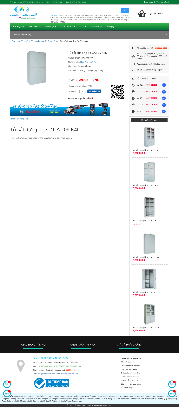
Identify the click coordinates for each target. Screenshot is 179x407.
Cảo (31, 396)
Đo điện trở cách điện (33, 399)
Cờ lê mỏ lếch (39, 396)
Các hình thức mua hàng (131, 384)
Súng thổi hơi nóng (9, 399)
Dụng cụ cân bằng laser (82, 399)
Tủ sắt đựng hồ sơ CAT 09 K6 (146, 185)
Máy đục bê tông (155, 396)
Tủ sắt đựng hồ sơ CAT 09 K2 (146, 257)
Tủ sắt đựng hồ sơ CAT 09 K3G (147, 327)
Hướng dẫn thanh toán (130, 380)
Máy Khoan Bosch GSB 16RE (70, 15)
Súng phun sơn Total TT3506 (69, 17)
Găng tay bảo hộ (26, 401)
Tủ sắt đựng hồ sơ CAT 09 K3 (146, 150)
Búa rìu (27, 396)
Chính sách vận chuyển (130, 366)
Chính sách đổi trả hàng (130, 373)
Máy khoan (166, 396)
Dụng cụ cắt (49, 396)
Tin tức (83, 26)
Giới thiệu (34, 26)
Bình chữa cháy (147, 399)
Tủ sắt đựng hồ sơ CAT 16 (144, 292)
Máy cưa (133, 396)
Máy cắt (115, 396)
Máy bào (108, 396)
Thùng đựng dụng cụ (74, 401)
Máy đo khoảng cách (64, 399)
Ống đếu (93, 396)
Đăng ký (110, 26)
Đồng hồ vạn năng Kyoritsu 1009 (65, 20)
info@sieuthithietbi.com (46, 374)
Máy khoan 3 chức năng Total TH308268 (96, 15)
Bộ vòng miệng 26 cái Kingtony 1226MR (94, 17)
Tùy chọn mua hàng (21, 34)
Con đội (48, 401)
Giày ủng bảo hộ (39, 401)
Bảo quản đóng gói (20, 41)
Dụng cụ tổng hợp (75, 396)
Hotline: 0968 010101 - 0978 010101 (30, 2)
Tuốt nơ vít (101, 396)
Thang (4, 401)
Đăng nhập (97, 26)
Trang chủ (18, 26)
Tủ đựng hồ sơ (51, 41)
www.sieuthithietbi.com (69, 374)
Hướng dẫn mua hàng (129, 377)
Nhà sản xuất (68, 26)
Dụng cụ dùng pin (61, 396)
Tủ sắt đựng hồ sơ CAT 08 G (145, 220)
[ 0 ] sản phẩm (156, 13)
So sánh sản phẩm (76, 98)
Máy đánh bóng (143, 396)
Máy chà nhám (123, 396)
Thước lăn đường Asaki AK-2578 (89, 20)
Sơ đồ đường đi (127, 388)
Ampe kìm (20, 399)
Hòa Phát (84, 62)
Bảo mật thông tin (128, 362)
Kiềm (87, 396)
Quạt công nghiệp (170, 399)
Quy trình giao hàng (129, 369)
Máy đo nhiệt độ (97, 399)
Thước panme (135, 399)
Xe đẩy (63, 401)
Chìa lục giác (19, 396)
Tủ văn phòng (36, 41)
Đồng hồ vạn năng (49, 399)
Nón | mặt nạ (158, 399)
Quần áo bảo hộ (13, 401)
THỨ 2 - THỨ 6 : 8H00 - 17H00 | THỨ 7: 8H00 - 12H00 (65, 2)
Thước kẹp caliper (122, 399)
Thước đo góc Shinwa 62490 (110, 20)
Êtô (83, 396)
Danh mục (50, 26)
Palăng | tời (56, 401)
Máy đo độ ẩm (109, 399)
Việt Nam (94, 62)
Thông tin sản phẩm (19, 119)
